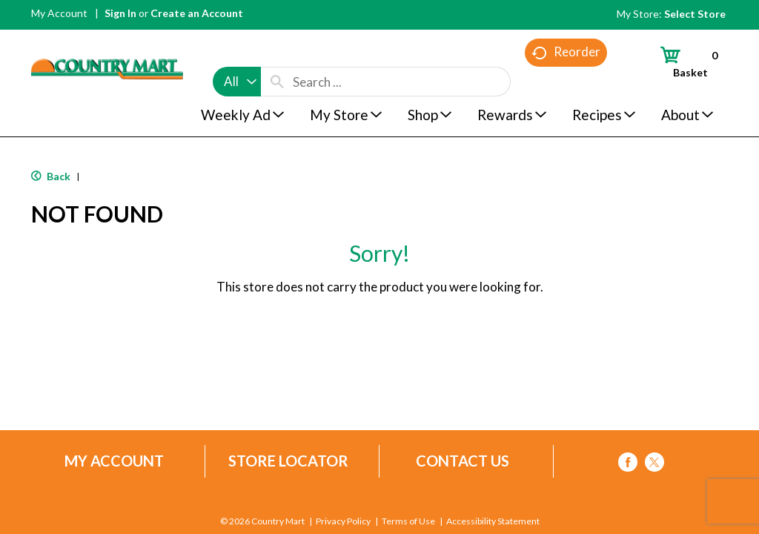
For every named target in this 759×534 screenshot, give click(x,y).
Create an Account (196, 13)
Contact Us (462, 460)
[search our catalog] (277, 53)
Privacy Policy (343, 521)
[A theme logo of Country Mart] (107, 41)
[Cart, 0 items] (682, 61)
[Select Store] (696, 13)
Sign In (120, 13)
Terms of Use (408, 521)
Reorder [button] (565, 81)
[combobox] (237, 53)
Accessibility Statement (492, 521)
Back (50, 176)
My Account (59, 13)
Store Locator (288, 460)
